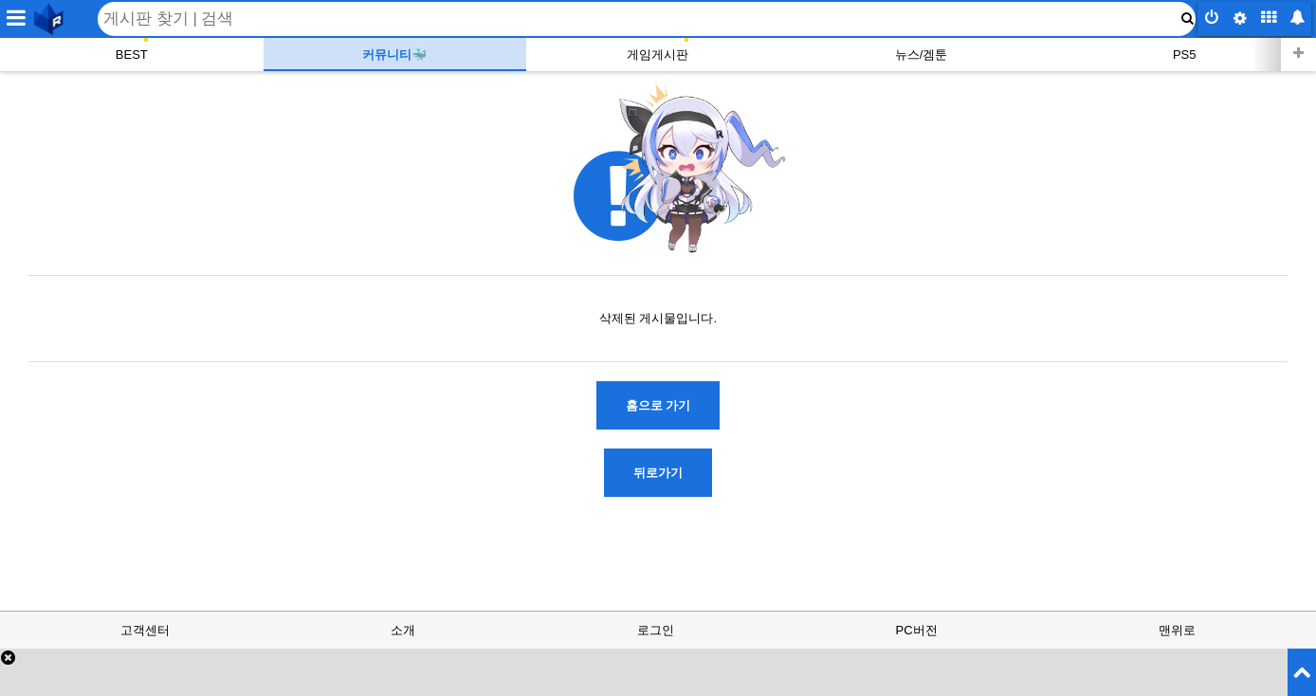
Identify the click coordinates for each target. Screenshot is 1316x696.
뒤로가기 (658, 473)
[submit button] (1187, 18)
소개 (403, 630)
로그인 (655, 630)
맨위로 (1177, 630)
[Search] (647, 19)
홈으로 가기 (658, 405)
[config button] (1240, 19)
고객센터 (145, 630)
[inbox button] (1297, 19)
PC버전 (917, 630)
